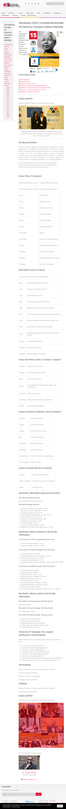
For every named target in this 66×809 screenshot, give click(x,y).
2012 (7, 110)
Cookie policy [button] (6, 806)
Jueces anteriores (7, 82)
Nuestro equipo (6, 68)
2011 (7, 112)
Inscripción (7, 61)
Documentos (8, 59)
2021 (7, 92)
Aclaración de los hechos (27, 83)
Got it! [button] (60, 806)
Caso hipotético (25, 79)
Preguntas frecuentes (7, 72)
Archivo (6, 85)
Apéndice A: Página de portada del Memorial (33, 85)
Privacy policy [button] (16, 806)
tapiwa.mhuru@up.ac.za (29, 779)
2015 (7, 104)
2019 (7, 96)
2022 (7, 90)
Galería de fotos (7, 76)
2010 (7, 114)
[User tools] (61, 32)
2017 (7, 100)
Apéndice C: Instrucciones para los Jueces (33, 90)
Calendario (7, 57)
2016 (7, 102)
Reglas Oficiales (25, 81)
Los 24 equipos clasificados (8, 53)
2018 (7, 98)
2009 (7, 116)
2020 (7, 94)
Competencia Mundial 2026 (8, 46)
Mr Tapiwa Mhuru (29, 773)
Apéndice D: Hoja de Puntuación (29, 92)
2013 (7, 108)
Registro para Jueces (8, 64)
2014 (7, 106)
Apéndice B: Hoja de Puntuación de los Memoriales (35, 87)
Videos (6, 79)
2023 (7, 88)
